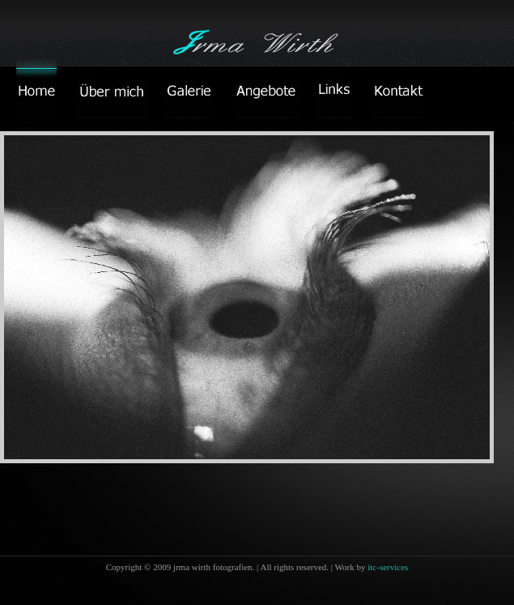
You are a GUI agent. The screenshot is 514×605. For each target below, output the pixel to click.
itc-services (387, 567)
